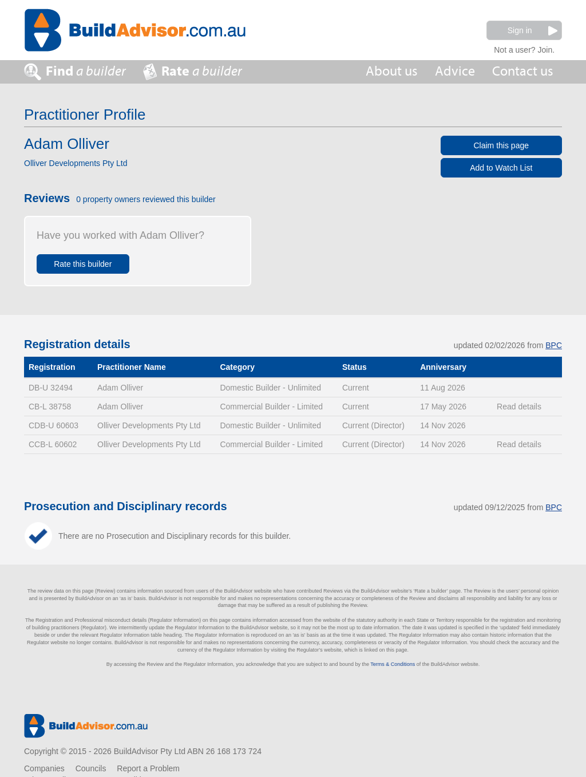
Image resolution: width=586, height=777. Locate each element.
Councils (91, 768)
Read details (519, 406)
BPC (553, 345)
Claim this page (501, 145)
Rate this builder (83, 264)
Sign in (532, 31)
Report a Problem (148, 768)
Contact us (522, 71)
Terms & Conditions (392, 664)
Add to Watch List (501, 167)
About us (392, 71)
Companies (44, 768)
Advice (455, 71)
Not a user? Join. (524, 48)
